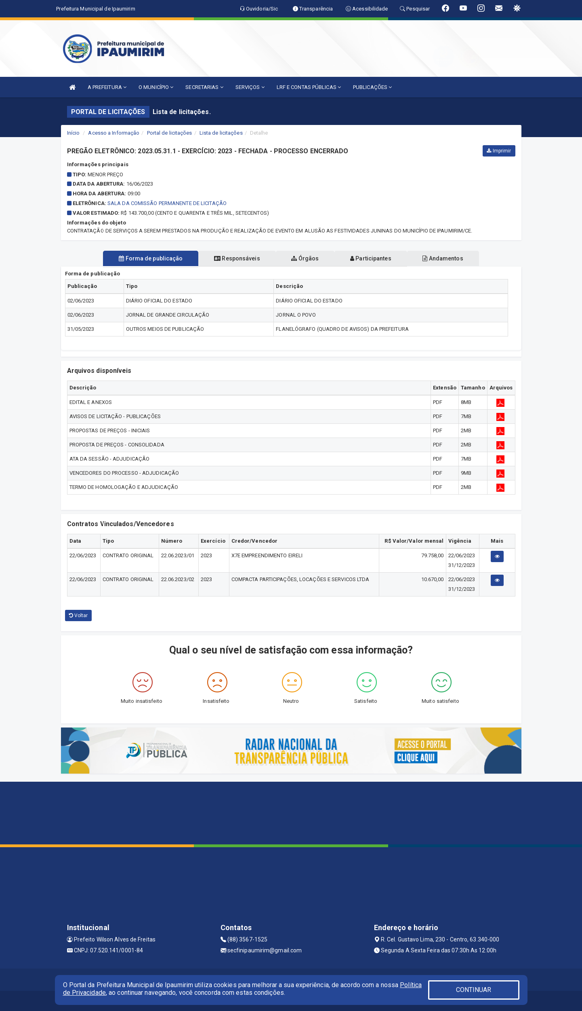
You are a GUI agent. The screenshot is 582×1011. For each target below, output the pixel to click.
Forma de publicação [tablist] (146, 258)
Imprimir (499, 151)
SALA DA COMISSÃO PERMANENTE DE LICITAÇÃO (167, 203)
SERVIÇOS (250, 87)
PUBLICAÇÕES (372, 87)
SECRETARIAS (204, 87)
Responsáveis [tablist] (234, 258)
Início (73, 133)
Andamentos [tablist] (448, 258)
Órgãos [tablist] (305, 258)
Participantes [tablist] (373, 258)
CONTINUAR (474, 990)
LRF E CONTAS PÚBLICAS (309, 87)
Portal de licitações (169, 133)
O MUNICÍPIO (156, 87)
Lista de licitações (221, 133)
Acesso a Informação (113, 133)
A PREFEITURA (107, 87)
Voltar (78, 615)
